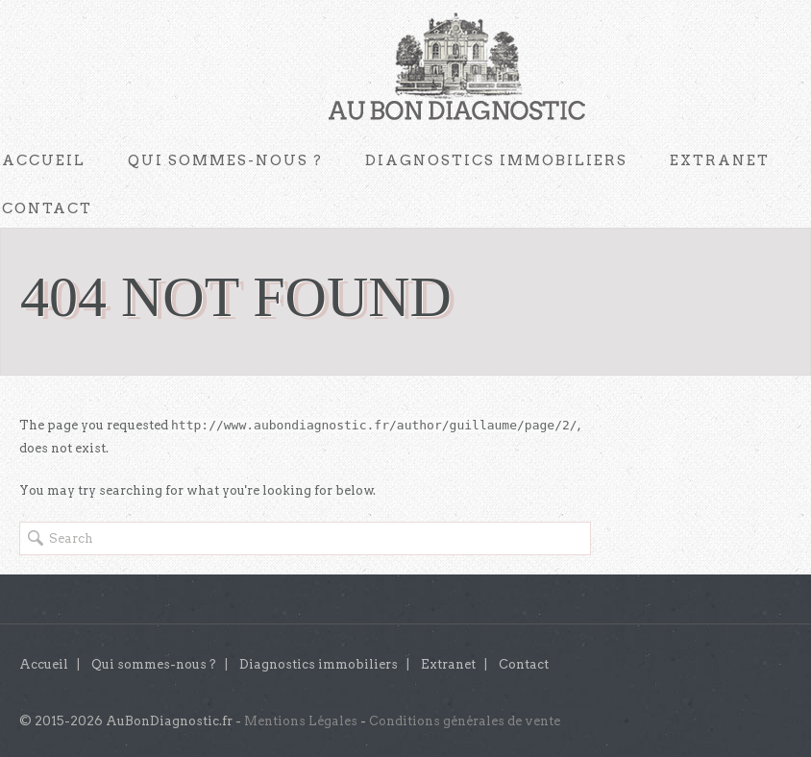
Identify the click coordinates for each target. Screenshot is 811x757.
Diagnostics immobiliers (496, 160)
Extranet (720, 160)
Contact (524, 664)
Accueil (43, 664)
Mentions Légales (300, 721)
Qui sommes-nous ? (225, 160)
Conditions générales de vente (464, 721)
